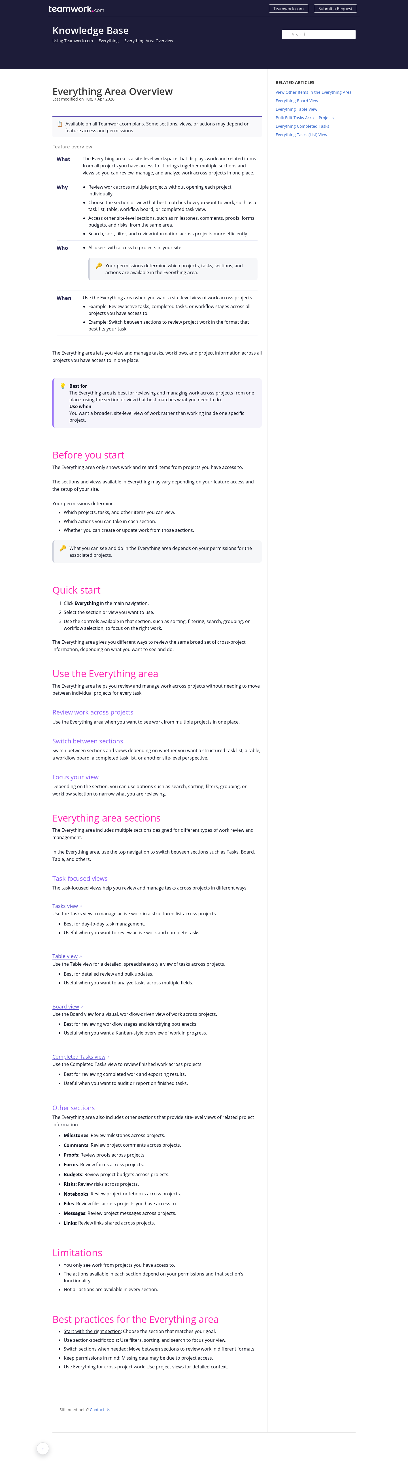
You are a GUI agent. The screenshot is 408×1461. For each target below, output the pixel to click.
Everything (109, 40)
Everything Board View (297, 100)
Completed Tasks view (78, 1056)
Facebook (257, 1391)
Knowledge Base (90, 30)
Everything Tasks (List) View (301, 134)
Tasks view (65, 906)
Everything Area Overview (148, 40)
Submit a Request (335, 8)
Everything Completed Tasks (302, 126)
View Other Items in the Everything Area (314, 92)
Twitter (246, 1391)
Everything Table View (296, 109)
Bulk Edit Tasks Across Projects (305, 117)
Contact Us (100, 1409)
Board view (65, 1006)
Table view (65, 956)
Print (243, 77)
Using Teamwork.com (72, 40)
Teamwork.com (288, 8)
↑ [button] (43, 1448)
